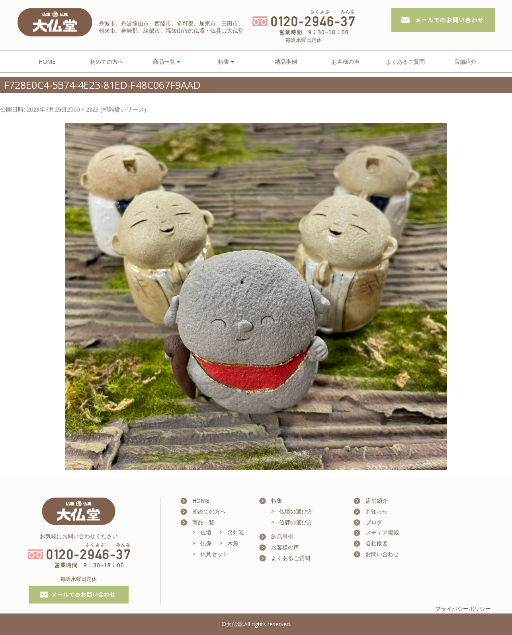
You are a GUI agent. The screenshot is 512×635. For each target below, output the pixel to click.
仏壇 (205, 532)
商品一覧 (203, 522)
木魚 (232, 543)
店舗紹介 (465, 61)
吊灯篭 (235, 532)
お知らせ (376, 511)
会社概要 (376, 543)
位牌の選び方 (296, 522)
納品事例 (286, 61)
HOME (47, 61)
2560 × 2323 (83, 109)
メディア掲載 (382, 532)
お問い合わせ (382, 554)
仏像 (205, 543)
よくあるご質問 (405, 61)
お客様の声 (346, 61)
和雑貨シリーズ (123, 109)
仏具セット (214, 554)
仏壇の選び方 (296, 511)
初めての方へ (106, 61)
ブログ (373, 522)
